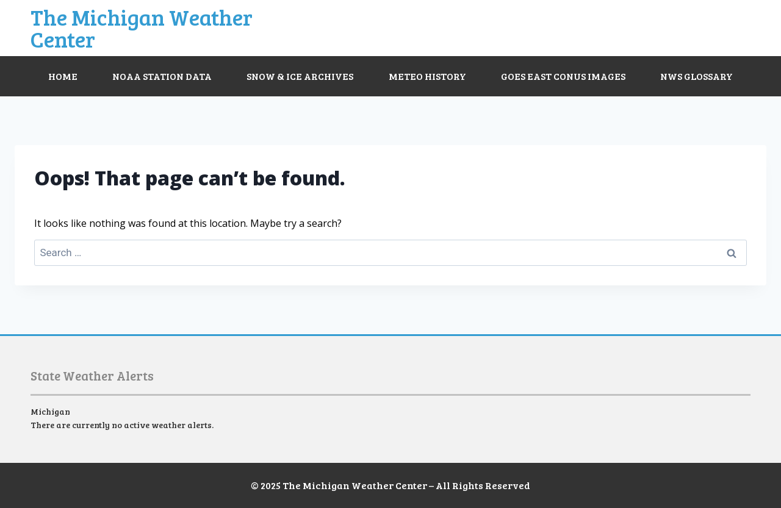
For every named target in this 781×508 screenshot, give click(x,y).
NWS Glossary (696, 76)
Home (62, 76)
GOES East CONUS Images (563, 76)
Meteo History (427, 76)
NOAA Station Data (162, 76)
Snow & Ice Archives (300, 76)
